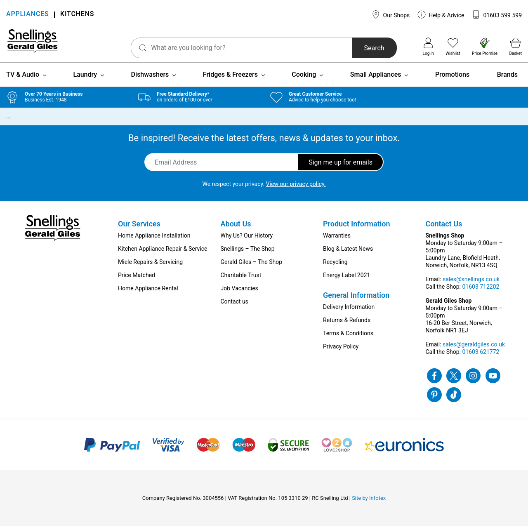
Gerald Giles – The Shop (252, 267)
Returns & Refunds (346, 325)
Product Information (356, 229)
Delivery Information (349, 312)
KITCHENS (77, 15)
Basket (515, 47)
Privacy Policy (340, 352)
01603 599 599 (497, 14)
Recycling (335, 267)
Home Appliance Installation (154, 241)
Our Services (139, 229)
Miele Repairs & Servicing (150, 267)
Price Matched (136, 281)
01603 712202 (480, 292)
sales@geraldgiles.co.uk (474, 350)
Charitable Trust (241, 281)
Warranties (337, 241)
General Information (356, 301)
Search (362, 48)
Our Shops (391, 14)
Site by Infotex (369, 504)
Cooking (304, 80)
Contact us (234, 307)
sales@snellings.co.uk (471, 285)
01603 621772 (480, 357)
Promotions (452, 80)
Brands (507, 80)
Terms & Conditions (348, 339)
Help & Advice (440, 14)
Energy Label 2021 (346, 281)
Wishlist (453, 47)
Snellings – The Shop (248, 254)
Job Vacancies (239, 294)
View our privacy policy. (296, 189)
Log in (428, 47)
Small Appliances (375, 80)
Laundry (85, 80)
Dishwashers (150, 80)
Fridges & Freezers (230, 80)
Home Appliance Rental (148, 294)
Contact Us (444, 229)
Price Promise (484, 47)
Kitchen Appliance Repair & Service (162, 254)
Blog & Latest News (348, 254)
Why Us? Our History (247, 241)
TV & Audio (22, 80)
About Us (236, 229)
